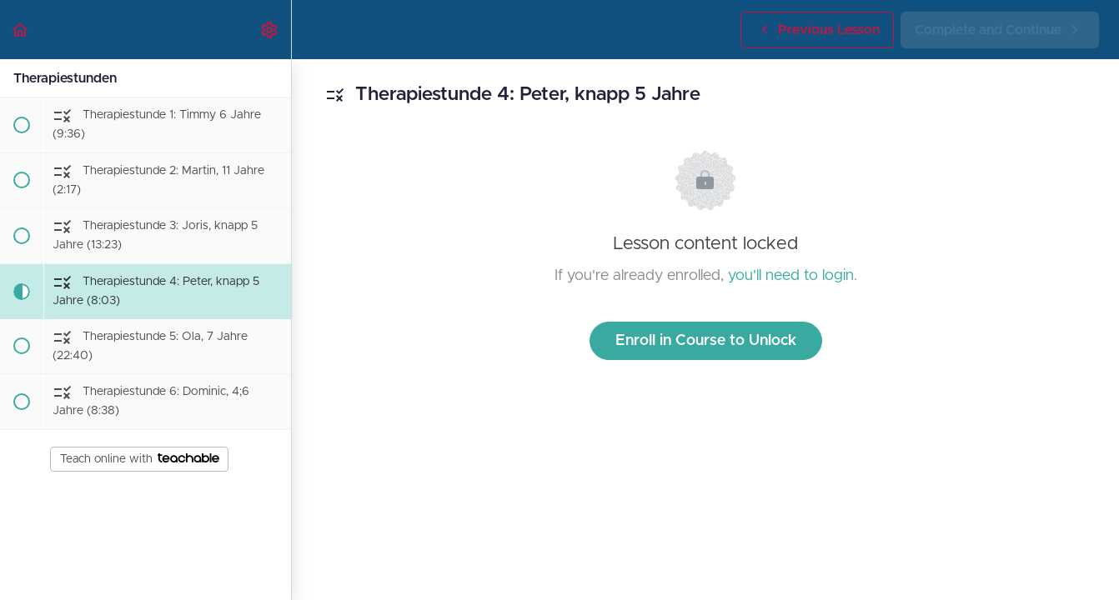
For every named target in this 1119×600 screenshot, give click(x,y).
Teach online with (139, 459)
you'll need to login (791, 275)
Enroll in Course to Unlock (705, 340)
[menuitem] (270, 29)
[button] (21, 29)
